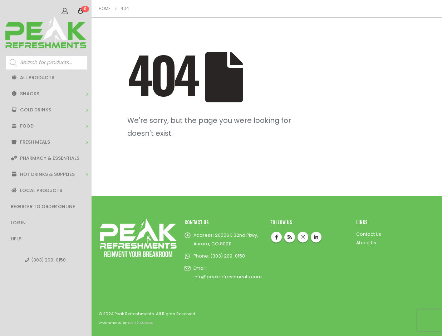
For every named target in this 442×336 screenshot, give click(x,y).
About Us (366, 243)
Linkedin (316, 237)
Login (18, 222)
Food (22, 126)
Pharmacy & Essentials (45, 158)
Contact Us (368, 234)
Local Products (36, 190)
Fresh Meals (30, 142)
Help (16, 238)
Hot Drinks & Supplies (43, 174)
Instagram (303, 237)
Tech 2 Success (140, 322)
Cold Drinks (31, 109)
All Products (32, 77)
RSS (289, 237)
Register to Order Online (43, 206)
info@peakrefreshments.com (227, 277)
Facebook (276, 237)
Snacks (25, 93)
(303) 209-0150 (45, 260)
